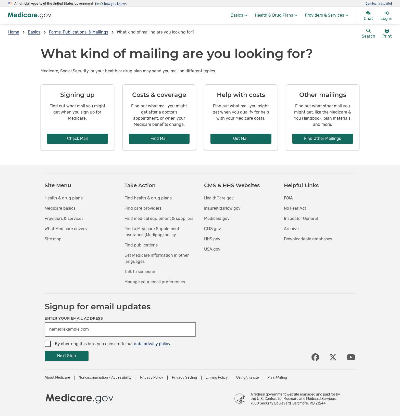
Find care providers (142, 208)
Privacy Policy (151, 377)
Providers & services (64, 218)
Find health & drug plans (148, 198)
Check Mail (77, 138)
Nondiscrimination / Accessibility (105, 377)
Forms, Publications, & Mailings (78, 32)
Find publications (141, 245)
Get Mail (240, 138)
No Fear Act (295, 208)
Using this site (247, 377)
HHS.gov (212, 239)
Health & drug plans (64, 198)
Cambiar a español (379, 3)
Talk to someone (139, 271)
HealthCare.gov (219, 198)
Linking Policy (217, 377)
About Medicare (57, 377)
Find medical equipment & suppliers (158, 218)
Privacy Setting (184, 378)
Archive (291, 228)
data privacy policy (152, 343)
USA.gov (212, 249)
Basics (34, 32)
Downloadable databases (308, 239)
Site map (53, 239)
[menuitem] (239, 15)
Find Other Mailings (322, 138)
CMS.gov (212, 228)
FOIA (288, 198)
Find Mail (159, 138)
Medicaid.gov (217, 218)
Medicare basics (60, 208)
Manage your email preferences (154, 281)
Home (13, 32)
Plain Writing (277, 377)
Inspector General (301, 218)
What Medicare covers (66, 228)
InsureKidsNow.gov (222, 208)
